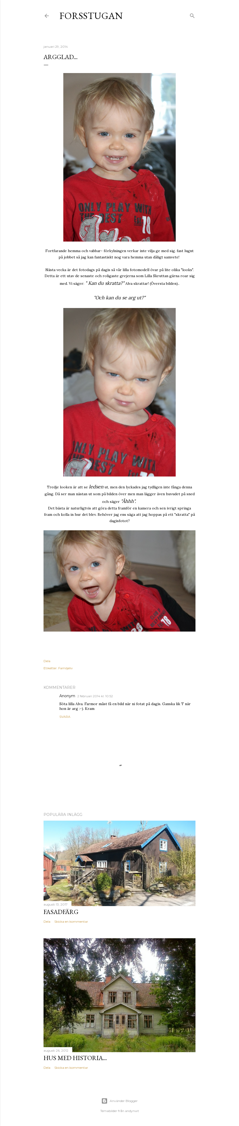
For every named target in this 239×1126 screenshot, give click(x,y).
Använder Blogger (119, 1101)
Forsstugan (91, 15)
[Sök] (192, 14)
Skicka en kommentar (71, 921)
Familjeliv (65, 668)
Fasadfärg (61, 912)
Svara (64, 717)
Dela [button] (47, 661)
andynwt (132, 1111)
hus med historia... (75, 1058)
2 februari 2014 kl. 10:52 (95, 696)
